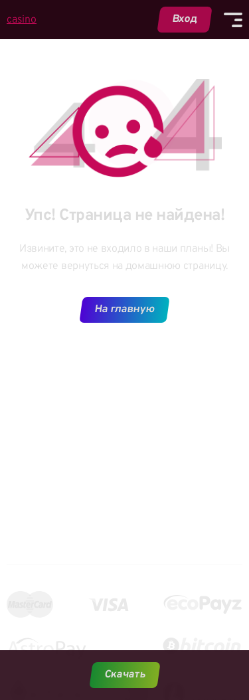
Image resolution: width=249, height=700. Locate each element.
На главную (125, 309)
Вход (185, 19)
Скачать (124, 674)
